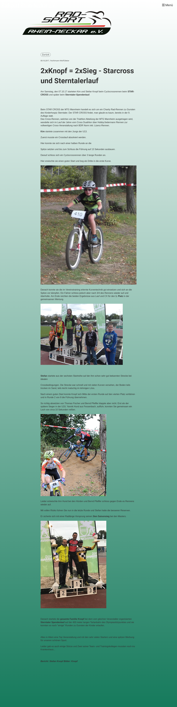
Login (152, 5)
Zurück (45, 54)
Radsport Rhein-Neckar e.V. (28, 5)
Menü (167, 5)
